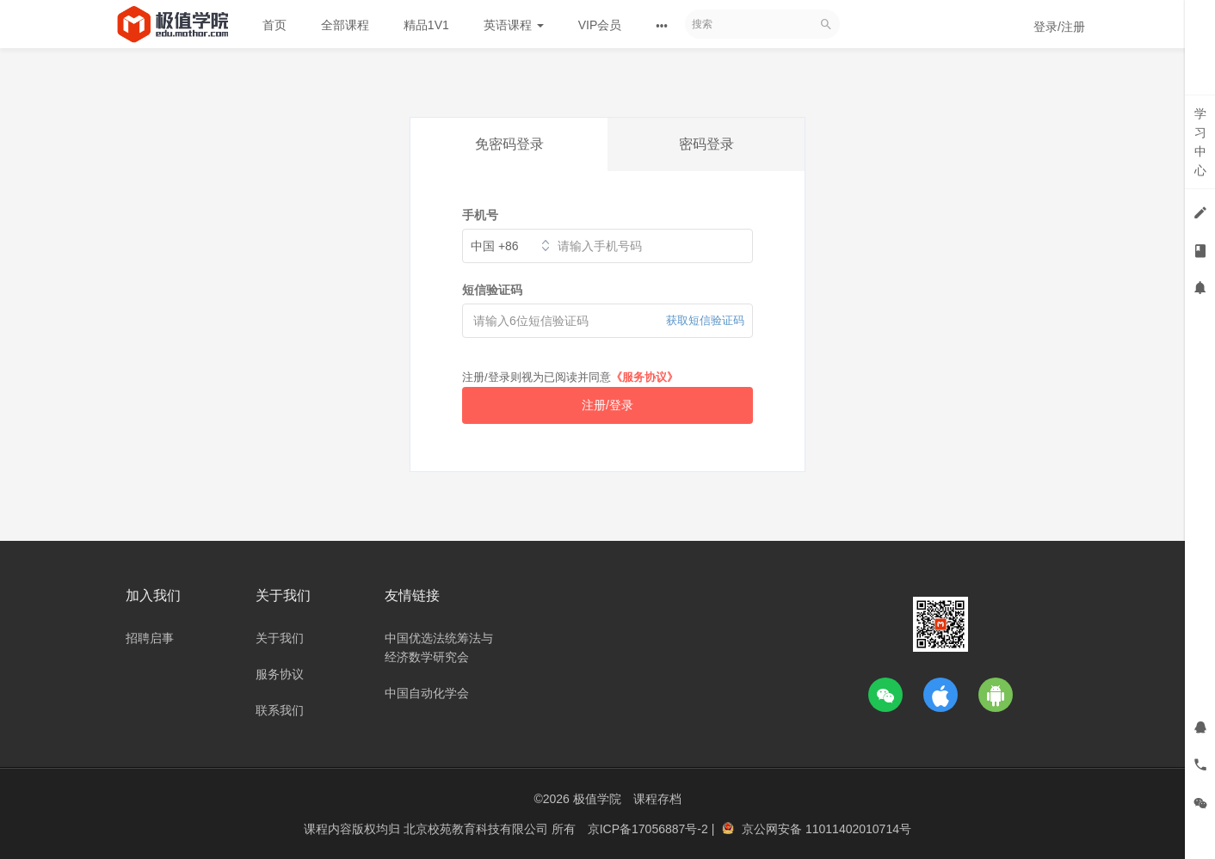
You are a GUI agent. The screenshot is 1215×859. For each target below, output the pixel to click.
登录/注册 (1059, 27)
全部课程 (345, 25)
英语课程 (514, 25)
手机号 (480, 215)
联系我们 (280, 710)
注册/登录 (607, 405)
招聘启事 (150, 638)
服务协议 (280, 674)
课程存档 (657, 799)
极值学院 (597, 799)
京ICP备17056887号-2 (650, 829)
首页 (274, 25)
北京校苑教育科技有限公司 (478, 829)
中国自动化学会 (427, 693)
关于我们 (280, 638)
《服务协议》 (644, 377)
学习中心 (1200, 142)
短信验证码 (492, 290)
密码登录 (706, 144)
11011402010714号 (858, 829)
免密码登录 (509, 144)
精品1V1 (426, 25)
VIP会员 (600, 25)
